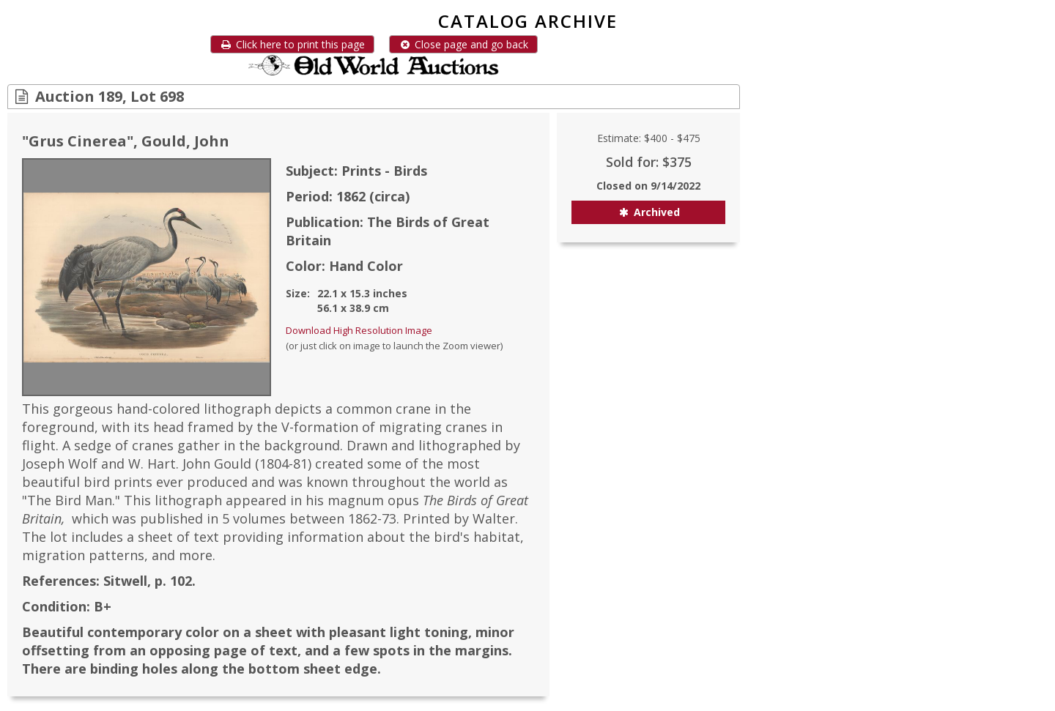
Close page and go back (463, 44)
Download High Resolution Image (359, 330)
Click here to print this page (292, 44)
